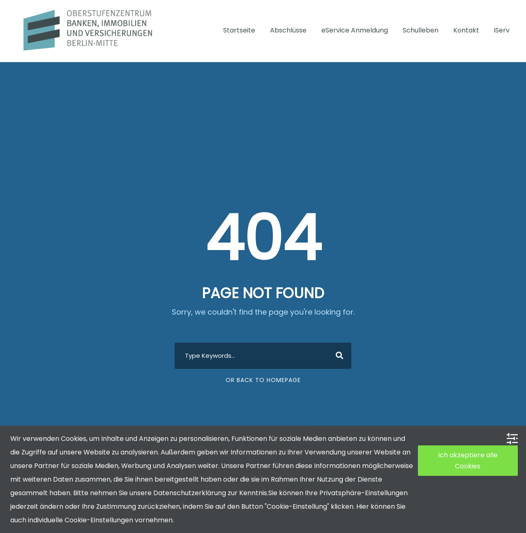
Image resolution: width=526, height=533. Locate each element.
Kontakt (466, 30)
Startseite (239, 30)
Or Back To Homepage (263, 380)
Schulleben (420, 30)
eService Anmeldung (354, 30)
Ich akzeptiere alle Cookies (468, 460)
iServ (502, 30)
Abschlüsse (288, 30)
